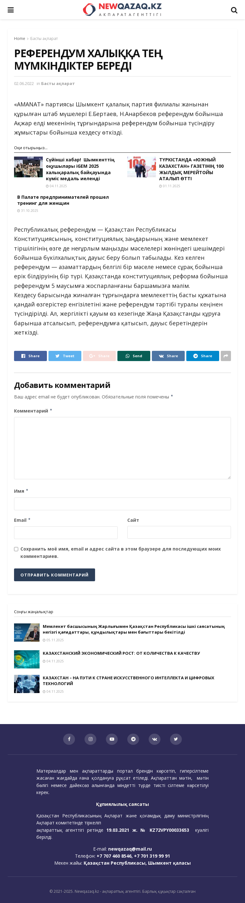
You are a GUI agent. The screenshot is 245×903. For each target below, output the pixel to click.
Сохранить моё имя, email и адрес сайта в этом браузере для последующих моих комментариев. (120, 552)
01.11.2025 (169, 186)
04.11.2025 (56, 186)
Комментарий (33, 410)
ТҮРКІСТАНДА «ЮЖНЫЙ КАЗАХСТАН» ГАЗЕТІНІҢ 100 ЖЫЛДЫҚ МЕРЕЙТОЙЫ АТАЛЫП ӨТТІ (191, 169)
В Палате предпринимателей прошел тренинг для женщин (63, 200)
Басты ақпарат (44, 38)
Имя (21, 491)
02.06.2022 (24, 83)
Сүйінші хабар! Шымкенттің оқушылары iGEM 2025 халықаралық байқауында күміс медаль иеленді (80, 169)
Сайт (133, 520)
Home (19, 38)
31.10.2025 (27, 210)
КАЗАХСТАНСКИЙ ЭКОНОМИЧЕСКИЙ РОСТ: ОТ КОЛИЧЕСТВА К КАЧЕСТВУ (121, 653)
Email (22, 520)
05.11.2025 (53, 640)
